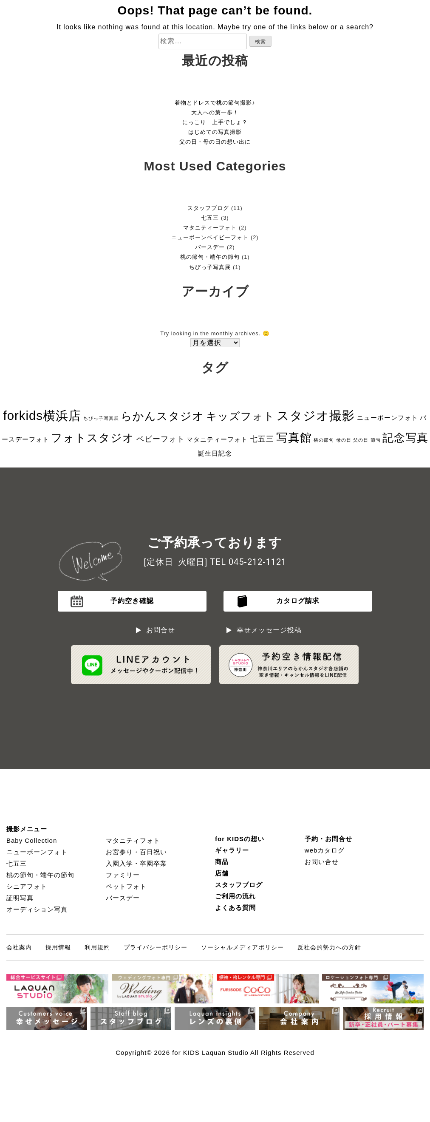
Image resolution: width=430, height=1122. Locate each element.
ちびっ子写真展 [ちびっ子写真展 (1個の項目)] (101, 418)
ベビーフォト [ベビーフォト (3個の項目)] (160, 439)
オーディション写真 (37, 909)
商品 (222, 861)
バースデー (210, 247)
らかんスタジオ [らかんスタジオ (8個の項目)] (162, 416)
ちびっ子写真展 (210, 267)
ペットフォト (126, 886)
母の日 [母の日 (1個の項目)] (343, 439)
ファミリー (123, 874)
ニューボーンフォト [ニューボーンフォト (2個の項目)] (387, 417)
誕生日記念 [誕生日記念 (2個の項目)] (215, 453)
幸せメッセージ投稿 (269, 630)
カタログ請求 (298, 600)
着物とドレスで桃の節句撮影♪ (215, 102)
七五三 (210, 218)
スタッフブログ (208, 208)
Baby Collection (31, 840)
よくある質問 (235, 907)
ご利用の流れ (235, 896)
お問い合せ (322, 861)
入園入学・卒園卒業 (136, 863)
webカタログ (325, 850)
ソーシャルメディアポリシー (242, 947)
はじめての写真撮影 (215, 132)
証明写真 (20, 897)
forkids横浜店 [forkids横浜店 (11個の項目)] (42, 415)
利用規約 (97, 947)
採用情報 (58, 947)
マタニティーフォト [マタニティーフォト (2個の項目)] (217, 439)
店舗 (222, 873)
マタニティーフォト (210, 227)
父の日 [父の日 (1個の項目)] (360, 439)
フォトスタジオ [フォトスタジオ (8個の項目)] (92, 437)
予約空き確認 (132, 600)
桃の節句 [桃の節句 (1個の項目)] (324, 439)
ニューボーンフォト (37, 852)
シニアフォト (26, 886)
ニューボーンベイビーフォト (210, 237)
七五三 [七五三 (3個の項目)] (262, 439)
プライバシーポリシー (155, 947)
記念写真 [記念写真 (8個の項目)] (405, 437)
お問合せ (160, 630)
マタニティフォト (133, 840)
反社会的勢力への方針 (329, 947)
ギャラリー (232, 850)
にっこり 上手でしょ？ (215, 122)
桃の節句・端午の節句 (210, 257)
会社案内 (19, 947)
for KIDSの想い (239, 838)
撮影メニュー (26, 829)
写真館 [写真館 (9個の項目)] (294, 437)
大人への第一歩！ (215, 112)
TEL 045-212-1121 (248, 562)
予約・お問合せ (328, 838)
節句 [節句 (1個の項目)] (376, 439)
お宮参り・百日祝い (136, 852)
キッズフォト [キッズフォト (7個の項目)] (240, 416)
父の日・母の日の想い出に (215, 142)
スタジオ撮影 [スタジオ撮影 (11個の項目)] (316, 415)
